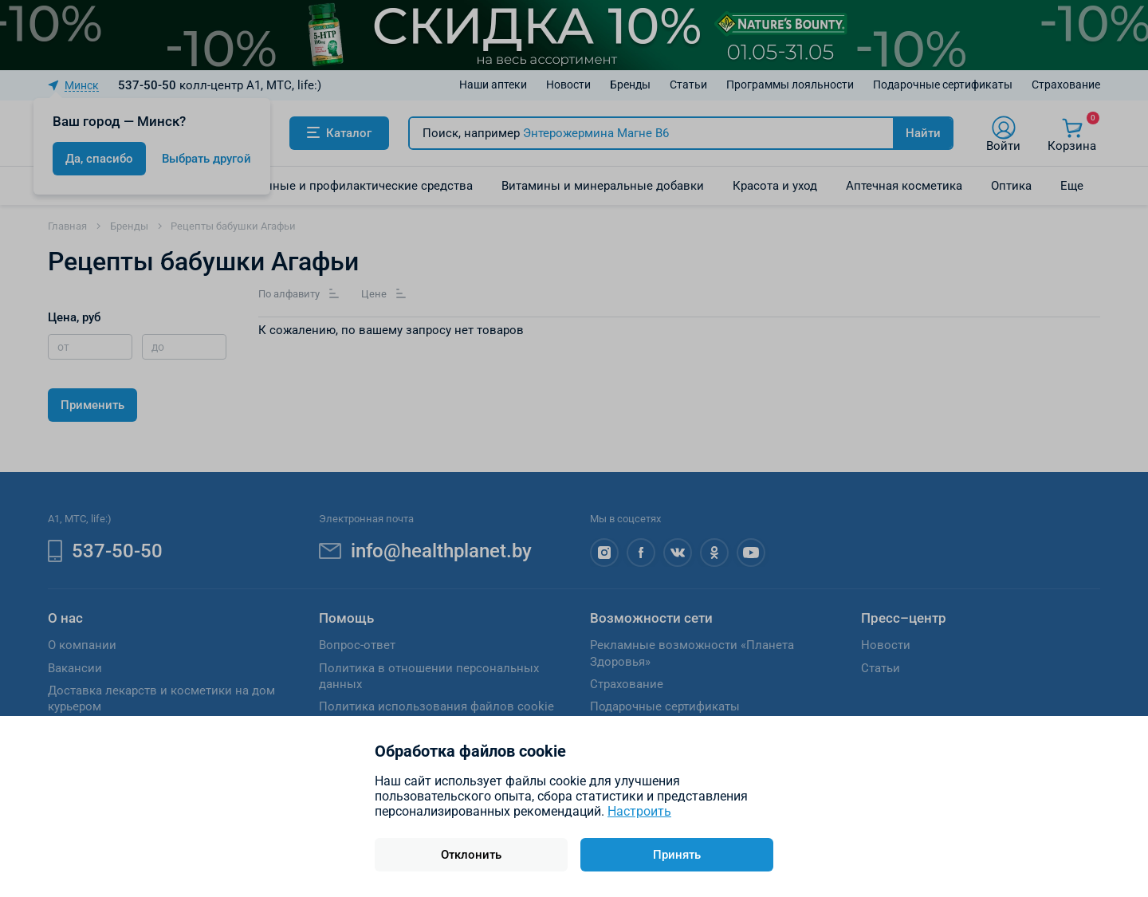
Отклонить (471, 855)
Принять (677, 855)
